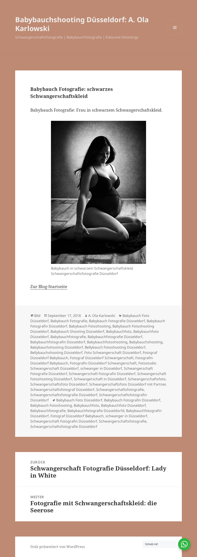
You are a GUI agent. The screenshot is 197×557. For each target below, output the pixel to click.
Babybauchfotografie (68, 336)
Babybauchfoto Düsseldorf (123, 405)
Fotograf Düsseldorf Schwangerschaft (102, 357)
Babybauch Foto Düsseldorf (79, 400)
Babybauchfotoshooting (107, 342)
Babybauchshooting (146, 342)
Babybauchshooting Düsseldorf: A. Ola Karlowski (82, 24)
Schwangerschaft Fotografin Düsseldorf (102, 373)
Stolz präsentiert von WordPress (57, 546)
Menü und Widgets (175, 34)
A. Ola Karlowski (101, 315)
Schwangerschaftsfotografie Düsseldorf (63, 394)
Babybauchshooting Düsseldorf (56, 347)
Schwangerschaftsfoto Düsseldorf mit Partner (127, 384)
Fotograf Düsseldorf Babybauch (77, 416)
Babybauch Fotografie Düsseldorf (117, 320)
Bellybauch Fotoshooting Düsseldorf (115, 347)
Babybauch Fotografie (69, 320)
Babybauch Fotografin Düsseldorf (132, 400)
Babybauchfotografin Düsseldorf (57, 342)
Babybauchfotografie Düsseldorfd (95, 410)
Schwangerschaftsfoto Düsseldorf (58, 384)
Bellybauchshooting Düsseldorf (56, 352)
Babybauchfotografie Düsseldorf (115, 336)
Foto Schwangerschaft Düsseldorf (112, 352)
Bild (37, 315)
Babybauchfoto (119, 331)
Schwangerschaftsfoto (147, 379)
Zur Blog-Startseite (48, 286)
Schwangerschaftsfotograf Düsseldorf (62, 389)
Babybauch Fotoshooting (90, 326)
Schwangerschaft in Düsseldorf (100, 379)
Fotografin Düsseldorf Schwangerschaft (103, 363)
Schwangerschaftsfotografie (120, 389)
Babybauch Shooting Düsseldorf (77, 331)
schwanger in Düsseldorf (101, 368)
